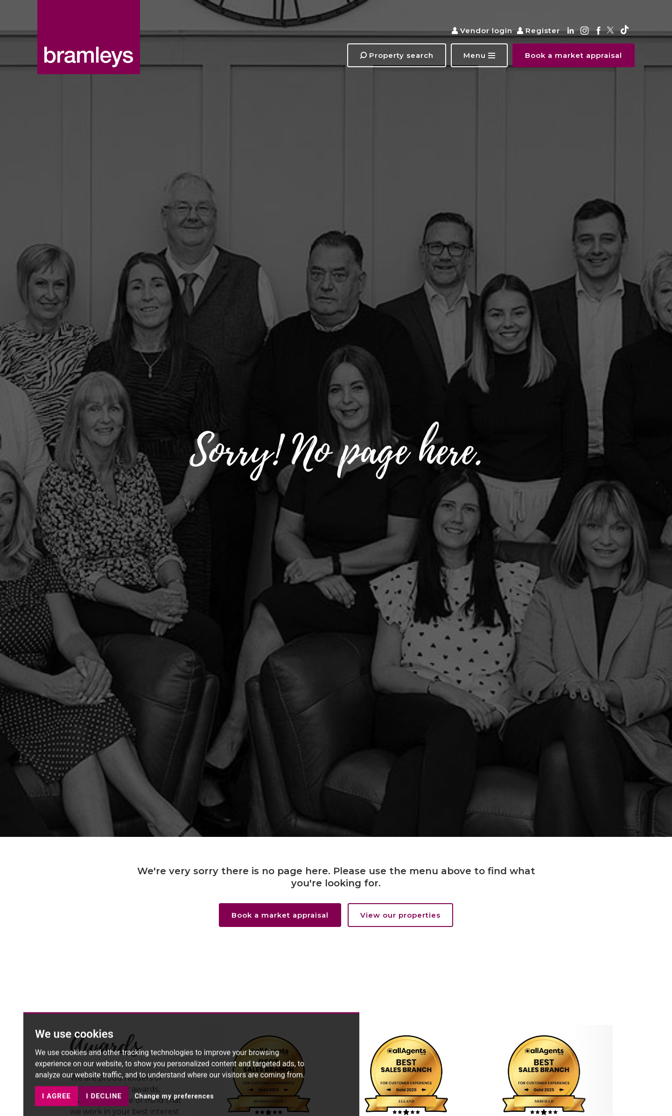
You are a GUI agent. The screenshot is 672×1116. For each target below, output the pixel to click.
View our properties (400, 915)
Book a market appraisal (280, 915)
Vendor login (482, 30)
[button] (479, 55)
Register (538, 30)
